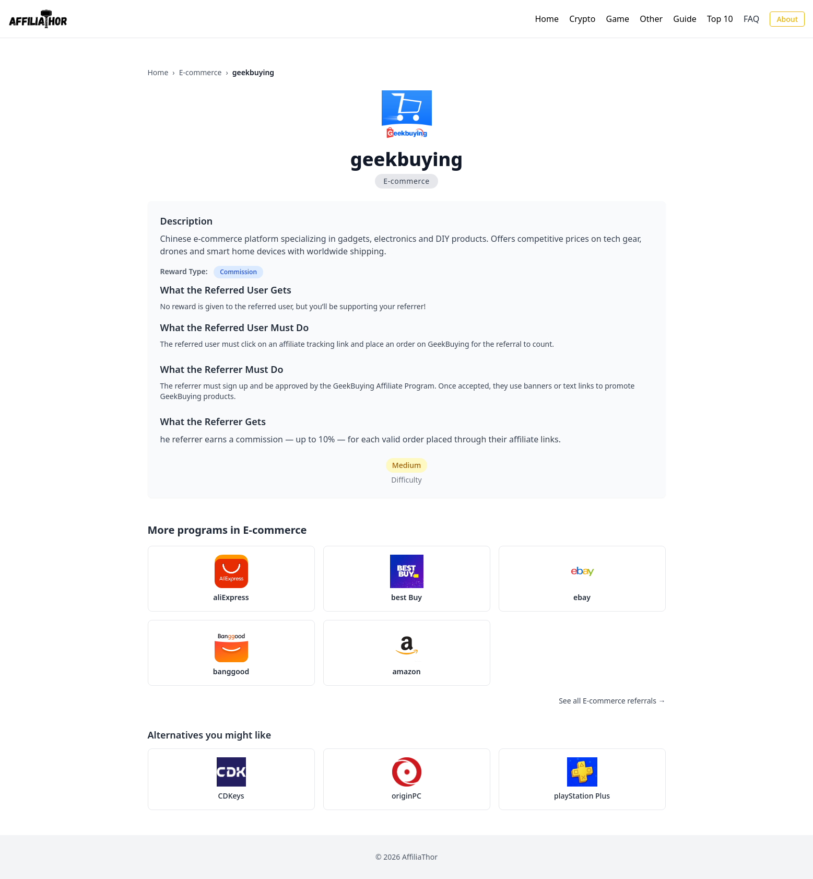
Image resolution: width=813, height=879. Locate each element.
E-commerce (200, 72)
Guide (685, 19)
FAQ (751, 19)
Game (618, 19)
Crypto (582, 19)
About (787, 19)
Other (651, 19)
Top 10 (720, 19)
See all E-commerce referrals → (612, 701)
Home (547, 19)
